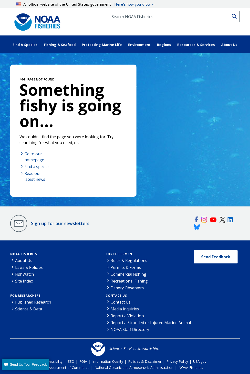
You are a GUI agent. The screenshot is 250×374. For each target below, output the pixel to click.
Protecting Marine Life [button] (102, 44)
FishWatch (24, 274)
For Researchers (25, 296)
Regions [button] (164, 44)
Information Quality (107, 361)
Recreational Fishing (129, 281)
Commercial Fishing (128, 274)
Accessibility (53, 361)
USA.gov (199, 361)
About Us (23, 260)
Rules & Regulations (129, 260)
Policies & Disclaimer (144, 361)
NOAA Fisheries (23, 254)
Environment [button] (139, 44)
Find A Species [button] (25, 44)
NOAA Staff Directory (130, 329)
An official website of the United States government (83, 4)
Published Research (33, 302)
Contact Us (116, 296)
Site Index (24, 281)
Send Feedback (215, 257)
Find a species (37, 166)
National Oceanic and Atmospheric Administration (133, 367)
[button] (25, 364)
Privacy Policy (177, 361)
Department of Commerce (68, 367)
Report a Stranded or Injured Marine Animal (151, 322)
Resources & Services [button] (196, 44)
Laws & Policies (29, 267)
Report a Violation (127, 315)
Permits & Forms (126, 267)
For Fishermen (119, 254)
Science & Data (28, 309)
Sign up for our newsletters (60, 223)
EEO (71, 361)
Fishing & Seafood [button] (60, 44)
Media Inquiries (125, 309)
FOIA (83, 361)
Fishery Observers (127, 288)
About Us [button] (229, 44)
